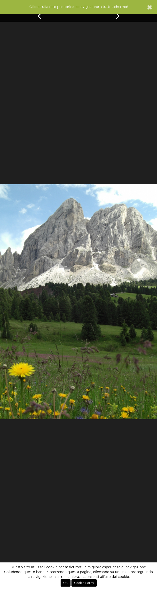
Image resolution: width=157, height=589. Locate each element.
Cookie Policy (84, 583)
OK (65, 583)
